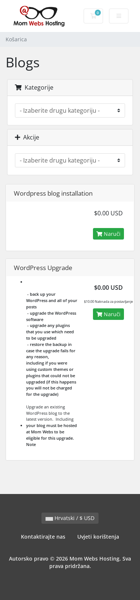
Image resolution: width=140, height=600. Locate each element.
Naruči (108, 233)
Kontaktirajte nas (43, 536)
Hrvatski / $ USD (70, 518)
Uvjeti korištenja (98, 536)
